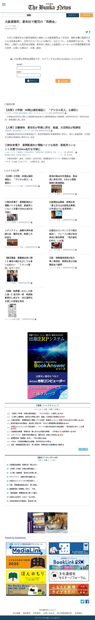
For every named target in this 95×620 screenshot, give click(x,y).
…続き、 (39, 48)
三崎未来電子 (29, 152)
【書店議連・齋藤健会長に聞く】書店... (23, 493)
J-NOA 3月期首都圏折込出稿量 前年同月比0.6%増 (30, 441)
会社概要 (16, 613)
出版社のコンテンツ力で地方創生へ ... (23, 481)
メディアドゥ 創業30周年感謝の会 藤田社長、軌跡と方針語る (19, 233)
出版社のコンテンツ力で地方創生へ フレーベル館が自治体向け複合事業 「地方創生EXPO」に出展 (47, 427)
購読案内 (26, 613)
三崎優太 (19, 152)
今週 (45, 460)
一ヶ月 (52, 460)
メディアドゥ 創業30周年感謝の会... (22, 477)
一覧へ (82, 449)
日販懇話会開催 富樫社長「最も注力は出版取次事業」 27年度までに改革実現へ (64, 205)
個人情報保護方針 (64, 613)
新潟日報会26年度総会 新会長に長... (23, 501)
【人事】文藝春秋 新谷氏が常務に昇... (23, 473)
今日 (40, 460)
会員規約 (78, 613)
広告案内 (37, 613)
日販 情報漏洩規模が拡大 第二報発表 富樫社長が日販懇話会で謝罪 (63, 261)
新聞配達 (48, 152)
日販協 (18, 155)
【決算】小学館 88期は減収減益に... (22, 469)
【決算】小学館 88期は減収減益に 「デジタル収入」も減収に (41, 110)
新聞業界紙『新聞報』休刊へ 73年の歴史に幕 (28, 438)
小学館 (15, 113)
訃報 (56, 409)
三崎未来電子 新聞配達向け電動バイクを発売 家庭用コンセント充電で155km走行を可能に (44, 420)
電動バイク (26, 155)
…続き (22, 120)
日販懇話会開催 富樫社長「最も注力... (23, 465)
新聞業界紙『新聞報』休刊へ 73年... (22, 489)
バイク (12, 152)
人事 (32, 131)
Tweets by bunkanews (15, 538)
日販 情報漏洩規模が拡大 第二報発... (23, 485)
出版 (14, 26)
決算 (30, 113)
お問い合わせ (48, 613)
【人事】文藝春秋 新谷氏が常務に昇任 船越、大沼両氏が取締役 (43, 127)
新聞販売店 (39, 152)
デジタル (8, 113)
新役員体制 (23, 113)
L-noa (7, 152)
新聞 (58, 194)
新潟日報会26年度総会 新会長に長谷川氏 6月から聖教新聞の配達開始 (63, 179)
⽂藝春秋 (8, 131)
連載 (18, 319)
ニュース (8, 26)
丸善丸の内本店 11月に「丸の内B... (22, 497)
